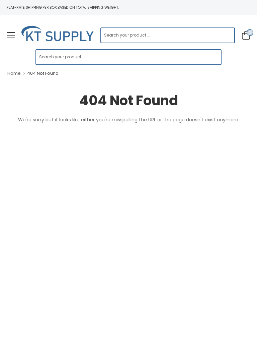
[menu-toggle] (11, 35)
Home (14, 73)
